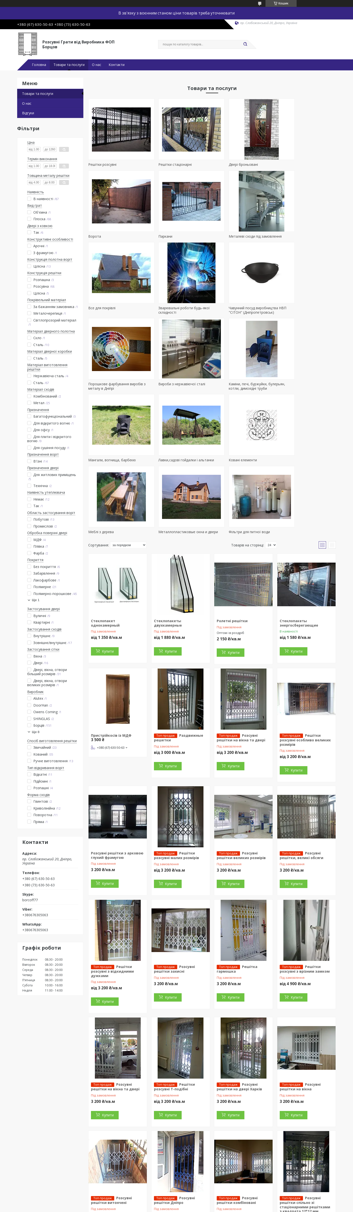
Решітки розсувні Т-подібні (174, 1019)
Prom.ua (201, 1198)
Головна (39, 64)
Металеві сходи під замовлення (177, 236)
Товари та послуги (69, 64)
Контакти (117, 64)
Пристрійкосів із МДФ (111, 668)
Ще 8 (35, 732)
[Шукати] (245, 44)
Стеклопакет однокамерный (105, 555)
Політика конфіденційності (218, 1207)
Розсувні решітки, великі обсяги (301, 788)
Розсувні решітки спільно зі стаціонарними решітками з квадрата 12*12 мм (305, 1137)
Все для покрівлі (227, 236)
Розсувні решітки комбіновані (237, 1132)
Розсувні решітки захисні (174, 901)
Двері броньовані (228, 164)
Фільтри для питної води (171, 460)
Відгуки (28, 113)
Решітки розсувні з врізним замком (305, 901)
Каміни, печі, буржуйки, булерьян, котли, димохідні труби (305, 314)
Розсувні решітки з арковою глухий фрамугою (117, 787)
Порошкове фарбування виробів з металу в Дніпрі (180, 314)
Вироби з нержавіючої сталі (237, 312)
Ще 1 (35, 600)
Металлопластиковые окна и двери (112, 462)
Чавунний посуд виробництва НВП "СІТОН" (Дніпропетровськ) (117, 314)
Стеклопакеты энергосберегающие (299, 555)
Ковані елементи (228, 388)
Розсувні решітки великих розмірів (241, 788)
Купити (108, 583)
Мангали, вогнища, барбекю (112, 388)
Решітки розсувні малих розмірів (176, 788)
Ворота (283, 164)
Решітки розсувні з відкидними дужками (112, 904)
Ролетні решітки (232, 553)
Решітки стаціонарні (168, 164)
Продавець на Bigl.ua (176, 1203)
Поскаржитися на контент (177, 1207)
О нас (96, 64)
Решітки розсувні (102, 164)
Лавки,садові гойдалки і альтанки (179, 388)
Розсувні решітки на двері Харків (239, 1019)
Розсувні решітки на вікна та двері (241, 670)
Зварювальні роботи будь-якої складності (302, 238)
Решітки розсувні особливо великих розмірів (305, 672)
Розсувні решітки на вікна (300, 1019)
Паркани (95, 236)
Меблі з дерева (290, 388)
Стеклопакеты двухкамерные (168, 555)
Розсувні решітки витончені (111, 1132)
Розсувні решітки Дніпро (174, 1132)
